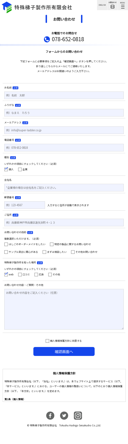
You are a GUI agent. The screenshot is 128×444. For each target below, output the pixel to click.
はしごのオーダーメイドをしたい (27, 244)
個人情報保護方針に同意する (66, 340)
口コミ (26, 274)
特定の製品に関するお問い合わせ (72, 244)
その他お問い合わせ (86, 251)
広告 (41, 274)
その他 (56, 274)
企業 (25, 169)
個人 (11, 169)
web (11, 274)
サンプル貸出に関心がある (23, 251)
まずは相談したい (57, 251)
